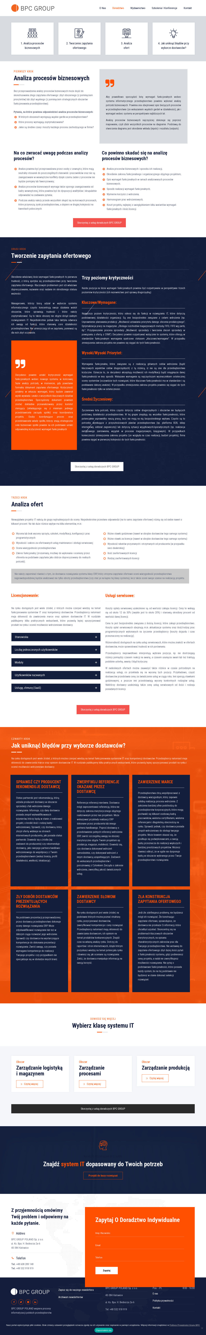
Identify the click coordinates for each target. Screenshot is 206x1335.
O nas (102, 8)
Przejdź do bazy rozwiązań (103, 1175)
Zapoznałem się (103, 1330)
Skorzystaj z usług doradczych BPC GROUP (99, 222)
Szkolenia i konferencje (164, 8)
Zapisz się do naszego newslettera (76, 1289)
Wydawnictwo (137, 8)
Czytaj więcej (29, 1084)
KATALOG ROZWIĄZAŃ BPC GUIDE (103, 1156)
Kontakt (188, 8)
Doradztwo (118, 8)
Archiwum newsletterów (70, 1297)
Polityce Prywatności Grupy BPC (184, 1325)
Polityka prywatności (163, 1300)
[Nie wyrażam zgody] (202, 1328)
